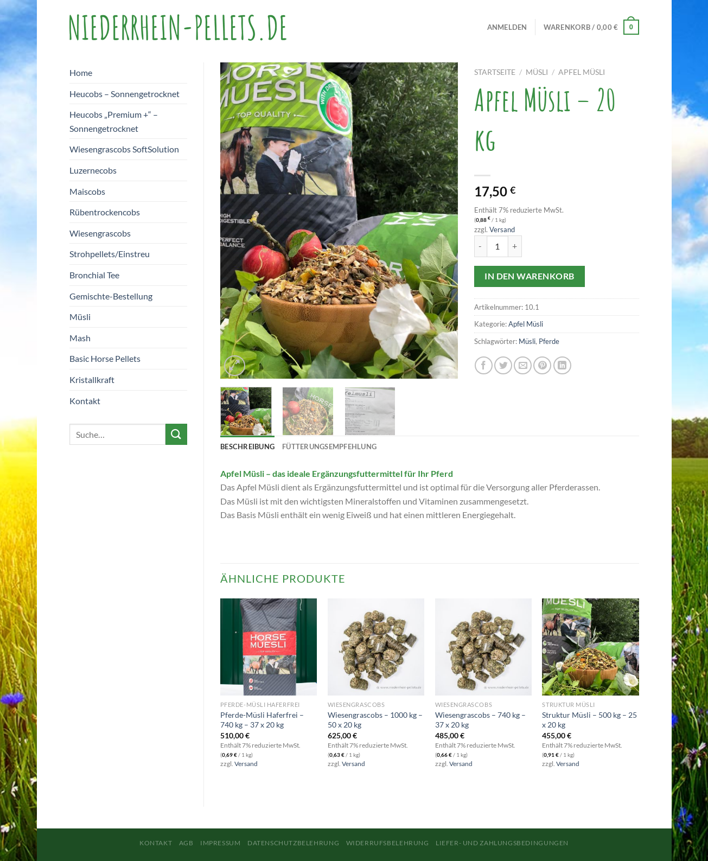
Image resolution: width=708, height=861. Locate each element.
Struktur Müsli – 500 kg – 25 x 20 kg (589, 720)
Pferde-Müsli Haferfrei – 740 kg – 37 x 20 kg (262, 720)
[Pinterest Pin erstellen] (542, 365)
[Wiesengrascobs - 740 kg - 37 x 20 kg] (483, 646)
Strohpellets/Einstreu (109, 253)
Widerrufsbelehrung (387, 843)
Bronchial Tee (94, 275)
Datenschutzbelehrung (293, 843)
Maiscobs (87, 191)
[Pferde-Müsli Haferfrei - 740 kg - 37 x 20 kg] (268, 646)
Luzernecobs (93, 170)
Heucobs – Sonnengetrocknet (124, 93)
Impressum (220, 843)
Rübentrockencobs (104, 212)
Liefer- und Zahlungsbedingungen (502, 843)
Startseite (494, 72)
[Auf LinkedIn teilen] (562, 365)
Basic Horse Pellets (105, 358)
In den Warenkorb (529, 276)
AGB (186, 843)
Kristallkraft (91, 379)
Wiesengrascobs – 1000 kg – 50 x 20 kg (375, 720)
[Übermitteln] (176, 434)
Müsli (80, 316)
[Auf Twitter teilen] (503, 365)
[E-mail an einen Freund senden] (523, 365)
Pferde (549, 341)
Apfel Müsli (581, 72)
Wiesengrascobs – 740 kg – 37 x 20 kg (480, 720)
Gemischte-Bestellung (110, 296)
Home (80, 72)
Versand (502, 229)
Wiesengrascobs (100, 233)
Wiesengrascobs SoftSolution (124, 149)
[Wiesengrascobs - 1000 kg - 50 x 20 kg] (376, 646)
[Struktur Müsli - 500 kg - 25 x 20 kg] (590, 646)
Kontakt (84, 401)
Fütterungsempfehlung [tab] (329, 446)
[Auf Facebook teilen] (484, 365)
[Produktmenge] (497, 246)
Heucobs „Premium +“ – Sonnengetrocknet (113, 121)
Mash (80, 338)
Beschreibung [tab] (247, 446)
